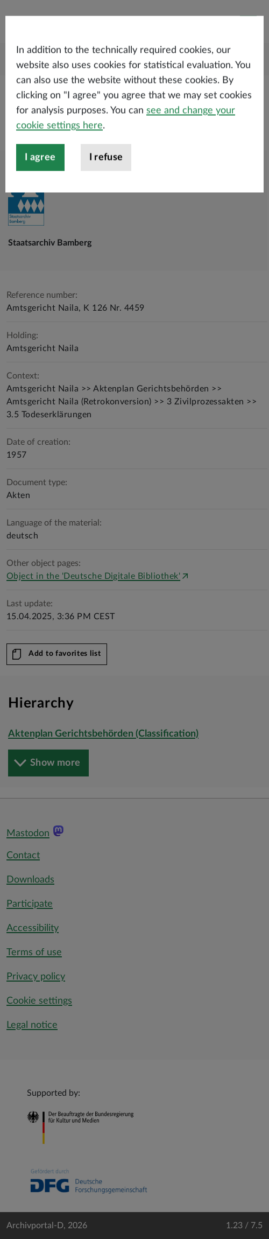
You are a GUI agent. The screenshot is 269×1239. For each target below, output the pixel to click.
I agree (40, 195)
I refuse (106, 195)
